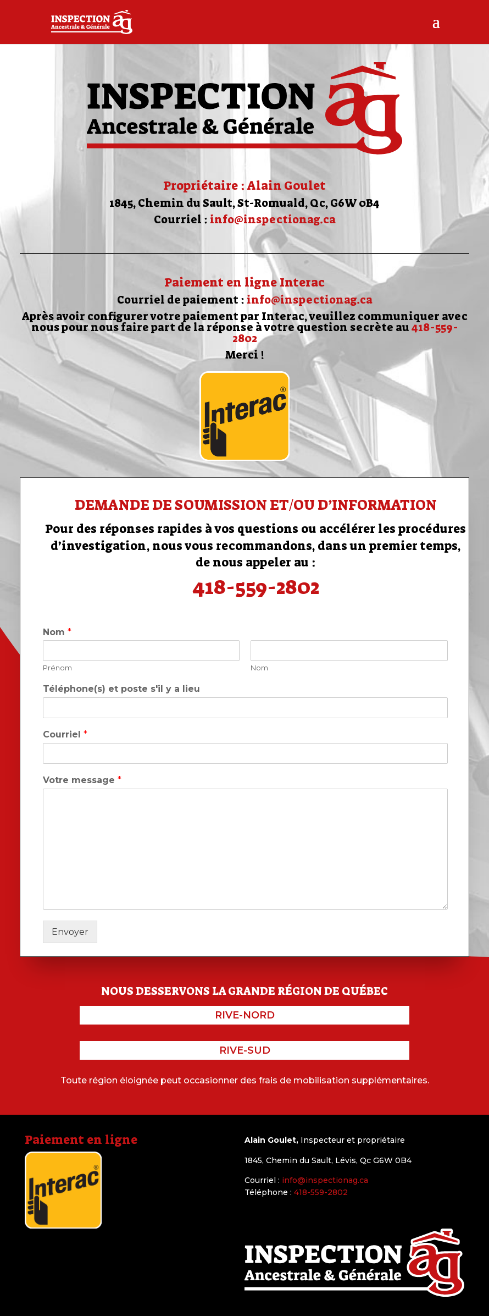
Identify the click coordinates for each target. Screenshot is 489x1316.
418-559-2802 (255, 587)
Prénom (57, 667)
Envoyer (70, 932)
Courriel (65, 734)
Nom (57, 632)
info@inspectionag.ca (273, 219)
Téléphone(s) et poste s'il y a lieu (121, 689)
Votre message (82, 780)
